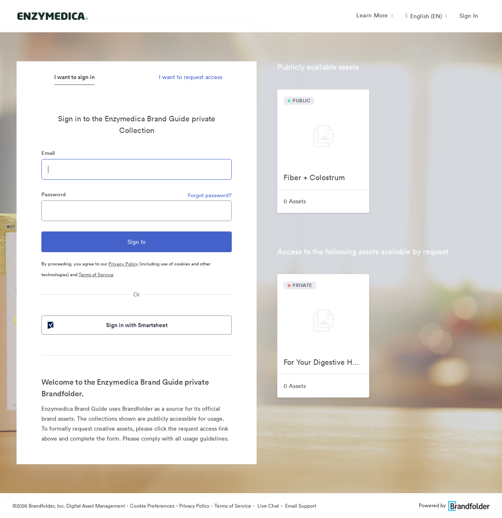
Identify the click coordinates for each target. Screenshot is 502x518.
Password (53, 194)
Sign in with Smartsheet (107, 325)
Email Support (300, 505)
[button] (426, 16)
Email (48, 153)
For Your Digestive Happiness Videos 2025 (326, 362)
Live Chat (267, 505)
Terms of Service (96, 274)
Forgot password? (210, 195)
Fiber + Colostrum (314, 177)
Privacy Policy (123, 263)
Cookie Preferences (152, 505)
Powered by (454, 505)
